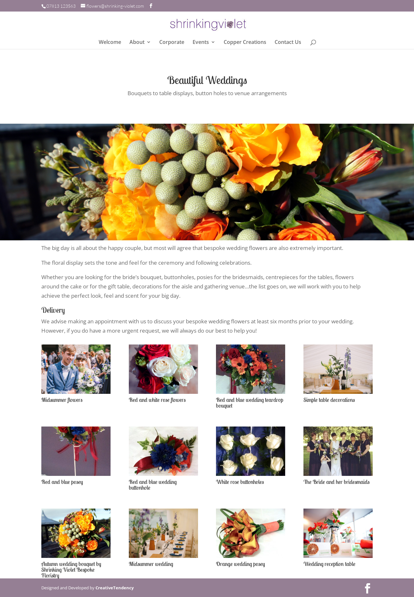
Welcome (110, 43)
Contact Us (288, 43)
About (137, 43)
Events (201, 43)
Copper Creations (245, 43)
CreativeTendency (114, 588)
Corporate (171, 43)
